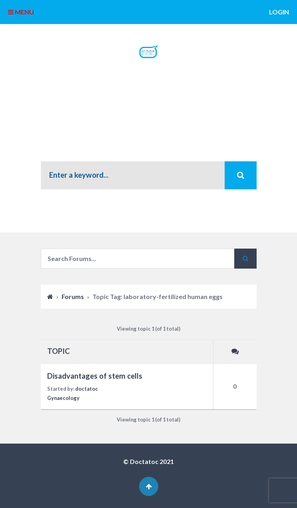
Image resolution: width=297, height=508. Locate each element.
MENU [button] (21, 12)
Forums (73, 296)
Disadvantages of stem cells (94, 375)
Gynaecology (63, 398)
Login (279, 12)
